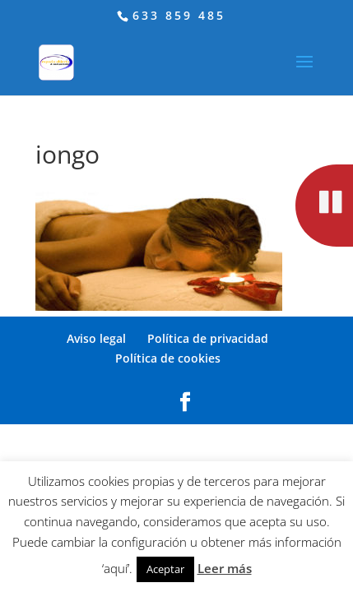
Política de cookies (168, 358)
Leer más (224, 568)
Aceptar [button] (165, 569)
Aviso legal (96, 338)
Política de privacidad (207, 338)
